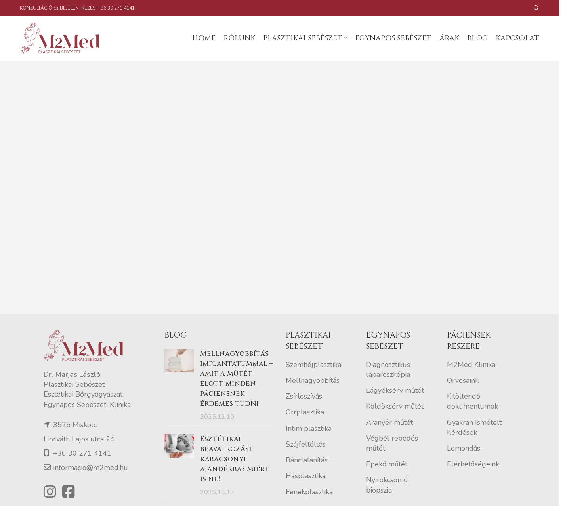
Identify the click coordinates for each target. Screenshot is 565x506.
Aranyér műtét (389, 423)
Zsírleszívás (304, 397)
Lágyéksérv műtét (395, 391)
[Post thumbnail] (179, 385)
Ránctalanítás (307, 461)
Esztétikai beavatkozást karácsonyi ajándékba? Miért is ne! (234, 460)
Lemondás (463, 449)
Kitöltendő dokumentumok (472, 402)
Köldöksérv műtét (395, 407)
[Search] (536, 8)
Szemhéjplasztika (313, 365)
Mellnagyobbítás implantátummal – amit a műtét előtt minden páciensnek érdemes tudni (236, 379)
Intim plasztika (309, 428)
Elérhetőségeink (473, 465)
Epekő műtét (386, 465)
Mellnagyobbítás (313, 381)
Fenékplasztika (309, 492)
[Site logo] (63, 38)
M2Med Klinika (471, 365)
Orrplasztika (305, 413)
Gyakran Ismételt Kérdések (474, 427)
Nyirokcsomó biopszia (387, 485)
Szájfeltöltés (306, 444)
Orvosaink (463, 381)
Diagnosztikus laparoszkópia (388, 370)
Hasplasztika (306, 476)
